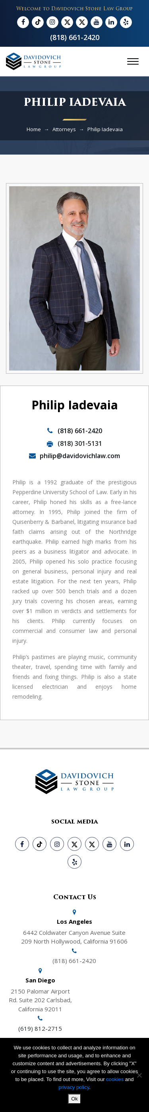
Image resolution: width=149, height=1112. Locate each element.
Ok (74, 1099)
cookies (115, 1079)
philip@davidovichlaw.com (74, 455)
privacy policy (73, 1087)
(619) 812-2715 (40, 1028)
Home (34, 129)
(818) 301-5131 (74, 443)
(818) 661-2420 (74, 37)
